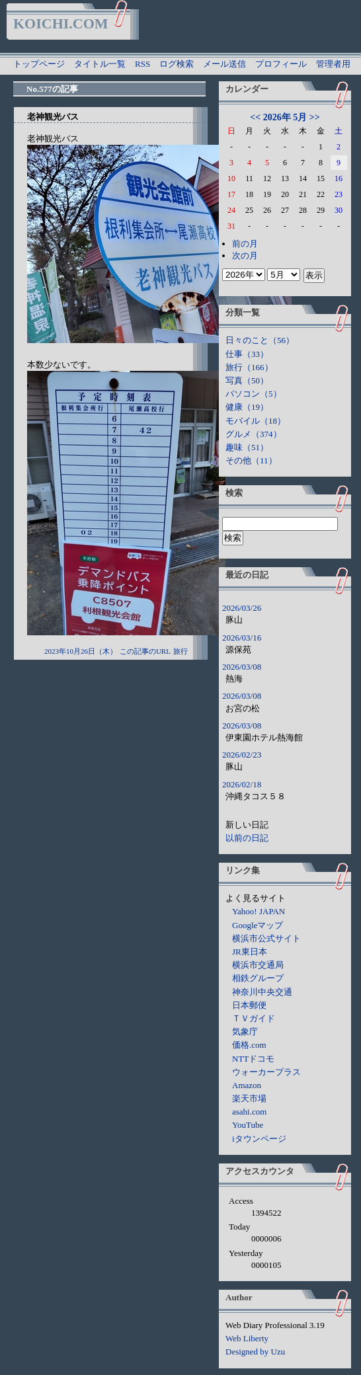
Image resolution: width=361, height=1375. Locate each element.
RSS (142, 64)
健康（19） (246, 407)
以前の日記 (246, 838)
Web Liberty (246, 1338)
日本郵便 (249, 1005)
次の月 (245, 255)
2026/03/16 (241, 638)
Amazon (246, 1085)
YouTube (247, 1125)
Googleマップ (257, 925)
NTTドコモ (253, 1059)
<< (255, 117)
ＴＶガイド (253, 1018)
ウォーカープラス (266, 1072)
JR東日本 (249, 952)
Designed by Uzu (255, 1351)
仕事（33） (246, 354)
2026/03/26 (241, 608)
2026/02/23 (241, 755)
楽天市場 (249, 1098)
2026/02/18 (241, 784)
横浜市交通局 (258, 965)
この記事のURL (145, 651)
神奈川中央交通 (262, 992)
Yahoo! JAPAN (258, 911)
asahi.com (249, 1112)
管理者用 (333, 64)
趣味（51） (246, 447)
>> (314, 117)
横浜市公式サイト (266, 938)
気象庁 (245, 1032)
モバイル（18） (255, 421)
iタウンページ (259, 1139)
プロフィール (281, 64)
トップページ (39, 64)
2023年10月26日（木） (80, 651)
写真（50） (246, 380)
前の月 (245, 244)
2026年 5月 (285, 117)
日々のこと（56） (259, 340)
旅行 (180, 651)
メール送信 (224, 64)
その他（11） (251, 460)
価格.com (249, 1045)
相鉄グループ (258, 978)
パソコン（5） (253, 394)
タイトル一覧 (100, 64)
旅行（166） (249, 367)
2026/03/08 (241, 667)
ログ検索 (176, 64)
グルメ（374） (253, 434)
